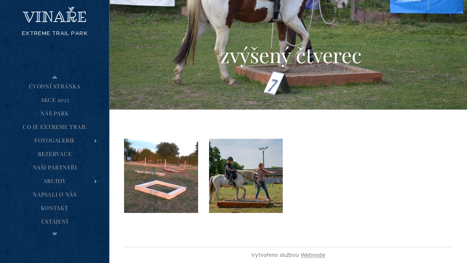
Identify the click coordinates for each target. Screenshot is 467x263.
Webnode (313, 255)
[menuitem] (54, 86)
